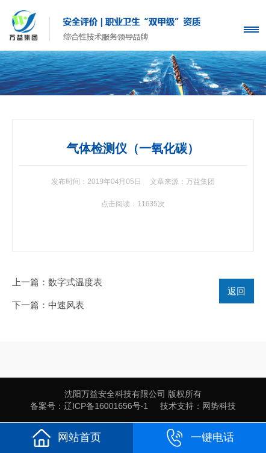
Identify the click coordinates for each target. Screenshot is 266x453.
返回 (236, 291)
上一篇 (57, 282)
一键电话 (199, 438)
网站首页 (66, 438)
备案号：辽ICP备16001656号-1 (89, 406)
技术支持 (177, 406)
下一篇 (48, 305)
